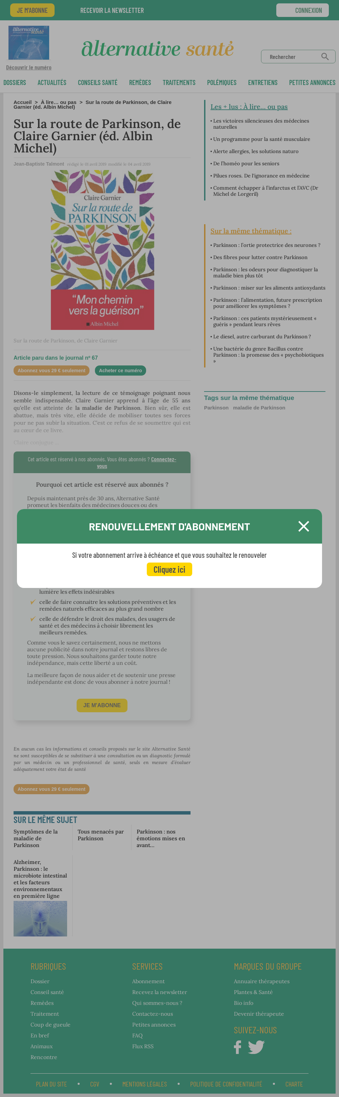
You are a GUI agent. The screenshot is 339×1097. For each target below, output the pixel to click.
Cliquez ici (169, 569)
